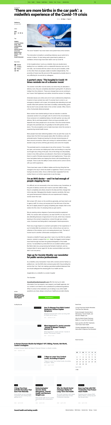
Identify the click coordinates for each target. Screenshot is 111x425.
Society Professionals (18, 57)
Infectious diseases (18, 49)
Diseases (38, 2)
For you (58, 2)
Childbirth (16, 41)
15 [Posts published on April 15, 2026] (83, 359)
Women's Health (38, 307)
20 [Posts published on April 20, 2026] (77, 361)
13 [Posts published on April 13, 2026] (77, 359)
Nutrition (51, 2)
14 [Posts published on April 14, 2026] (80, 359)
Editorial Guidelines (70, 410)
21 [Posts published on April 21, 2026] (80, 361)
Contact (95, 410)
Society (15, 55)
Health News (44, 2)
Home (29, 2)
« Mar (76, 369)
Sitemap (90, 410)
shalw (15, 31)
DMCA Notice (77, 410)
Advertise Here (66, 2)
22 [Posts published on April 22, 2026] (83, 361)
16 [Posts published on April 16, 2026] (86, 359)
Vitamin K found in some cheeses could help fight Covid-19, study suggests (19, 296)
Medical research (18, 52)
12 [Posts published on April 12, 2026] (95, 357)
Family (15, 44)
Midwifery (16, 54)
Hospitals (16, 47)
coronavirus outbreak (18, 43)
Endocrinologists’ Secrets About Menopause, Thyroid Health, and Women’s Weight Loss (84, 313)
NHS (20, 54)
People (39, 325)
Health (33, 2)
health (19, 44)
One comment (18, 19)
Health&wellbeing (18, 46)
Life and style (17, 50)
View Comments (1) (49, 297)
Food (55, 2)
